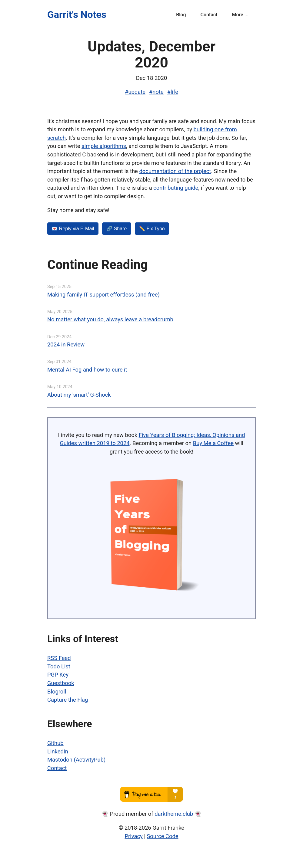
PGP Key (57, 674)
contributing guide (175, 188)
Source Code (162, 836)
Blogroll (56, 691)
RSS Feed (59, 658)
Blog (181, 15)
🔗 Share (116, 228)
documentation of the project (175, 171)
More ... (240, 15)
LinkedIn (57, 751)
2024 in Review (66, 344)
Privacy (133, 836)
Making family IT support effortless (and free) (103, 294)
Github (55, 743)
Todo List (58, 666)
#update (135, 92)
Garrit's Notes (76, 14)
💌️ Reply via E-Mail (73, 228)
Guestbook (60, 683)
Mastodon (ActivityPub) (76, 759)
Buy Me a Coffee (213, 443)
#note (156, 92)
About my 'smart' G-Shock (79, 395)
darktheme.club (174, 814)
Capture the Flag (67, 700)
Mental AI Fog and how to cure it (87, 369)
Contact (208, 15)
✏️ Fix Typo (152, 228)
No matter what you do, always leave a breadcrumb (110, 319)
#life (172, 92)
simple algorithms (104, 146)
